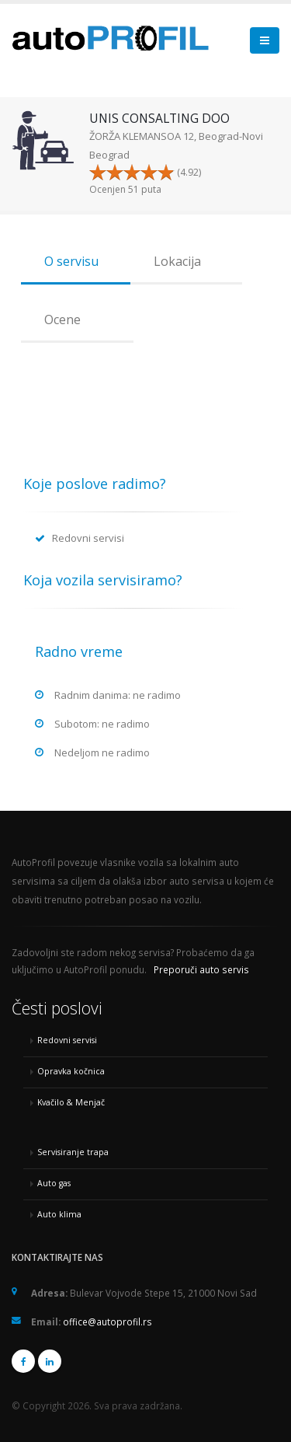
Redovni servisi (67, 1040)
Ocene (62, 319)
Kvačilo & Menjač (71, 1102)
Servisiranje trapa (73, 1152)
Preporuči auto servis (201, 969)
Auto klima (59, 1214)
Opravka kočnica (71, 1071)
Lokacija (177, 261)
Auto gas (54, 1183)
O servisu (71, 261)
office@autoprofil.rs (107, 1321)
